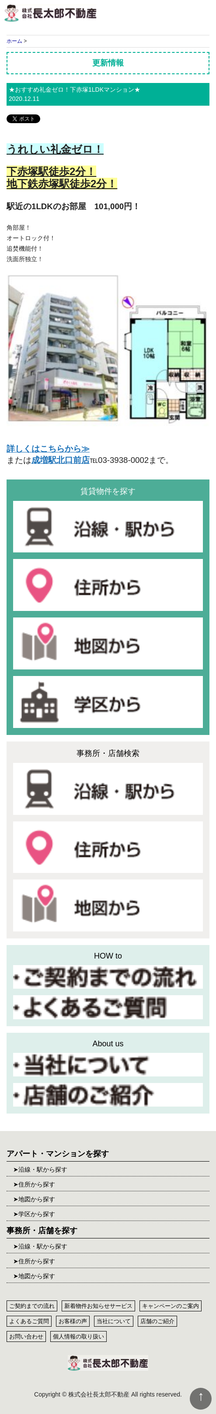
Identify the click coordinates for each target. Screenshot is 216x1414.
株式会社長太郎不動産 (50, 13)
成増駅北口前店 (60, 460)
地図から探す (36, 1199)
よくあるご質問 (29, 1321)
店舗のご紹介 (157, 1321)
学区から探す (36, 1214)
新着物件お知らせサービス (98, 1306)
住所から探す (36, 1184)
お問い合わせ (26, 1336)
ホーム (14, 41)
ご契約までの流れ (32, 1306)
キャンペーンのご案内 (170, 1306)
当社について (114, 1321)
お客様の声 (73, 1321)
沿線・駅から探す (42, 1169)
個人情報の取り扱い (78, 1336)
